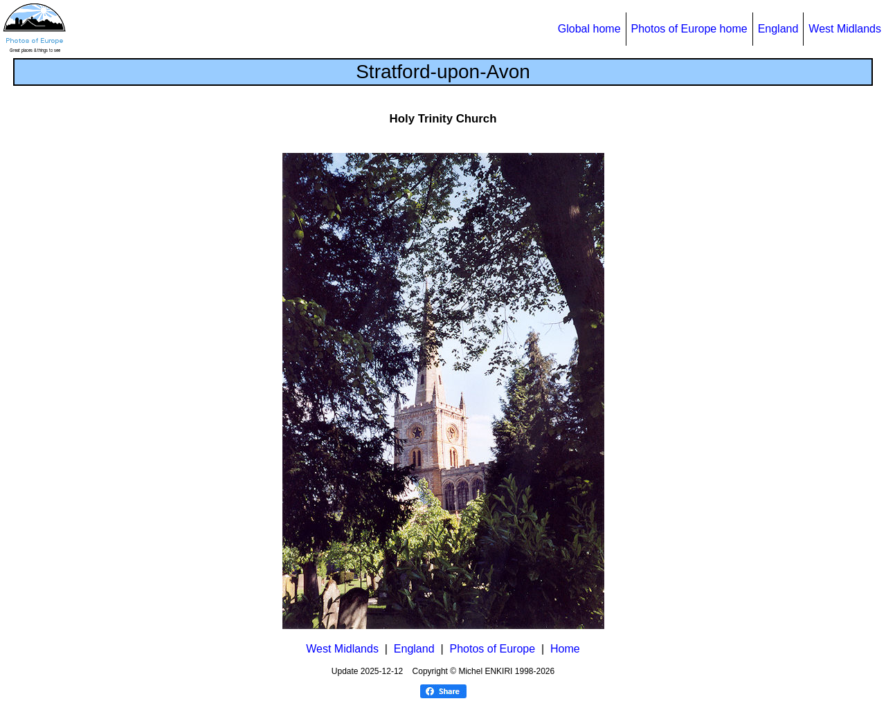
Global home (589, 29)
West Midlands (844, 29)
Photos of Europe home (689, 29)
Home (565, 649)
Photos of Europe (492, 649)
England (778, 29)
